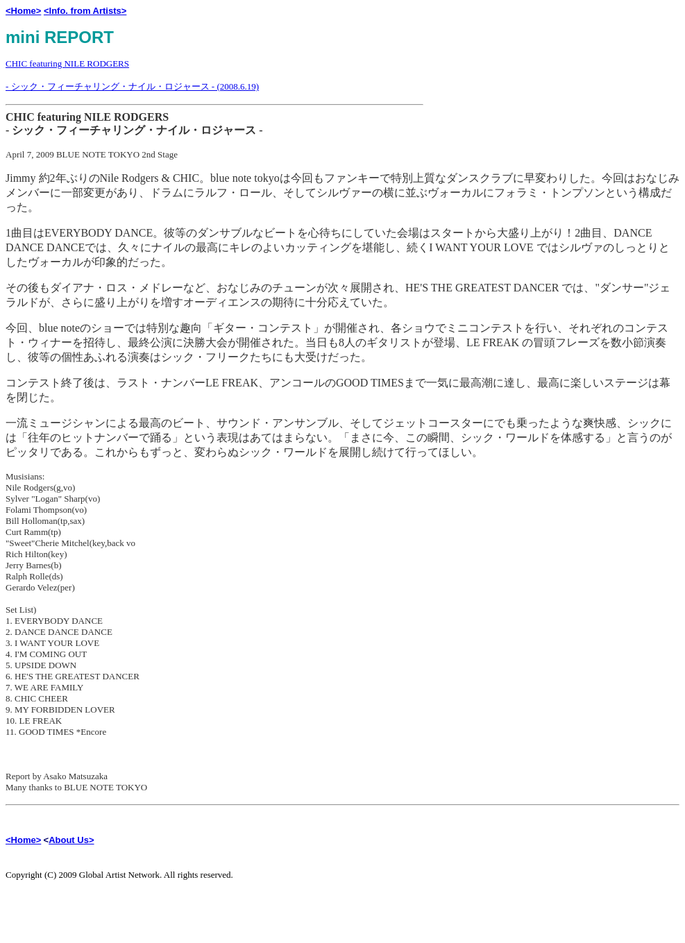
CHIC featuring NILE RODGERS (67, 63)
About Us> (71, 840)
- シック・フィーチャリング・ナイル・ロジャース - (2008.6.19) (132, 86)
